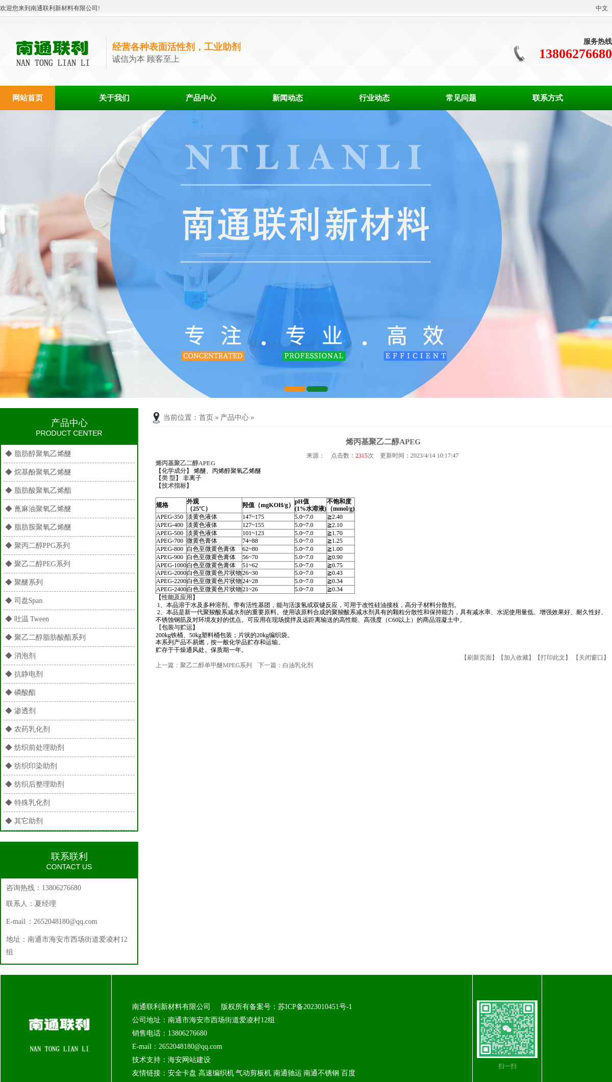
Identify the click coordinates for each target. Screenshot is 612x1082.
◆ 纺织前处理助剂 (34, 747)
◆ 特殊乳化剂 (27, 803)
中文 (602, 8)
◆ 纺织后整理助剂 (34, 784)
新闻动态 (287, 98)
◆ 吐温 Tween (27, 619)
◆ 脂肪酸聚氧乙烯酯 (38, 490)
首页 (206, 417)
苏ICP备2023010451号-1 (315, 1007)
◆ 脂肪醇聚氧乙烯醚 (38, 454)
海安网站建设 (189, 1060)
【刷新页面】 (479, 657)
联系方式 (547, 98)
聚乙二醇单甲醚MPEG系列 (216, 665)
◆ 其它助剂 (24, 821)
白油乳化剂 (298, 665)
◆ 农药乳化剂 (27, 729)
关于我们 (114, 98)
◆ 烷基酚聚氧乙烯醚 (38, 472)
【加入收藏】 (516, 657)
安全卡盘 (182, 1073)
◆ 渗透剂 (20, 711)
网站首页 (27, 98)
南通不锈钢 (321, 1073)
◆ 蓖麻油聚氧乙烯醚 (38, 509)
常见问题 (461, 98)
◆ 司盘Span (24, 601)
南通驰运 (287, 1073)
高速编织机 (216, 1073)
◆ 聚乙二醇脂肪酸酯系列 (45, 637)
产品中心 (201, 98)
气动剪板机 (253, 1073)
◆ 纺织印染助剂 (31, 766)
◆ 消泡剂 (20, 656)
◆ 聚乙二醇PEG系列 (37, 564)
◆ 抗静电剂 (24, 674)
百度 (348, 1073)
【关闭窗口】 (591, 657)
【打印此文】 (552, 657)
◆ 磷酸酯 (20, 692)
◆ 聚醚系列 (24, 582)
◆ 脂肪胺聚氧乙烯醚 (38, 527)
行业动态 (374, 98)
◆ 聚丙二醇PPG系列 (37, 545)
